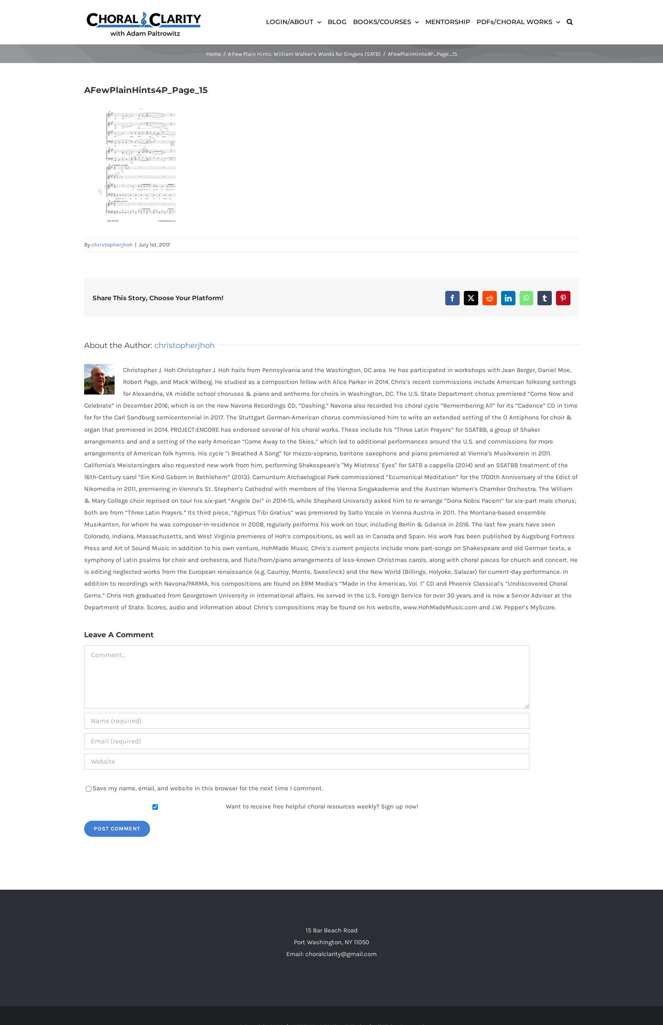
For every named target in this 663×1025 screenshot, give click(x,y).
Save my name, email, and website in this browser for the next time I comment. (208, 788)
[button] (570, 21)
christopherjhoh (112, 244)
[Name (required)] (306, 721)
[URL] (306, 762)
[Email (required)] (306, 741)
